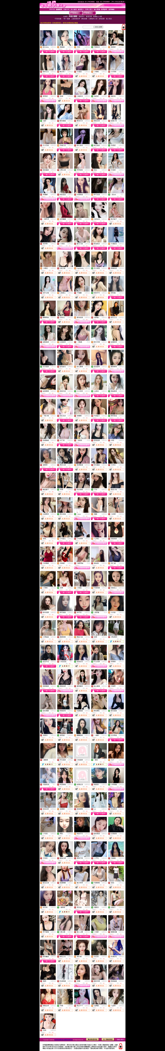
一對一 (122, 194)
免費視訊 (53, 47)
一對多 (88, 342)
